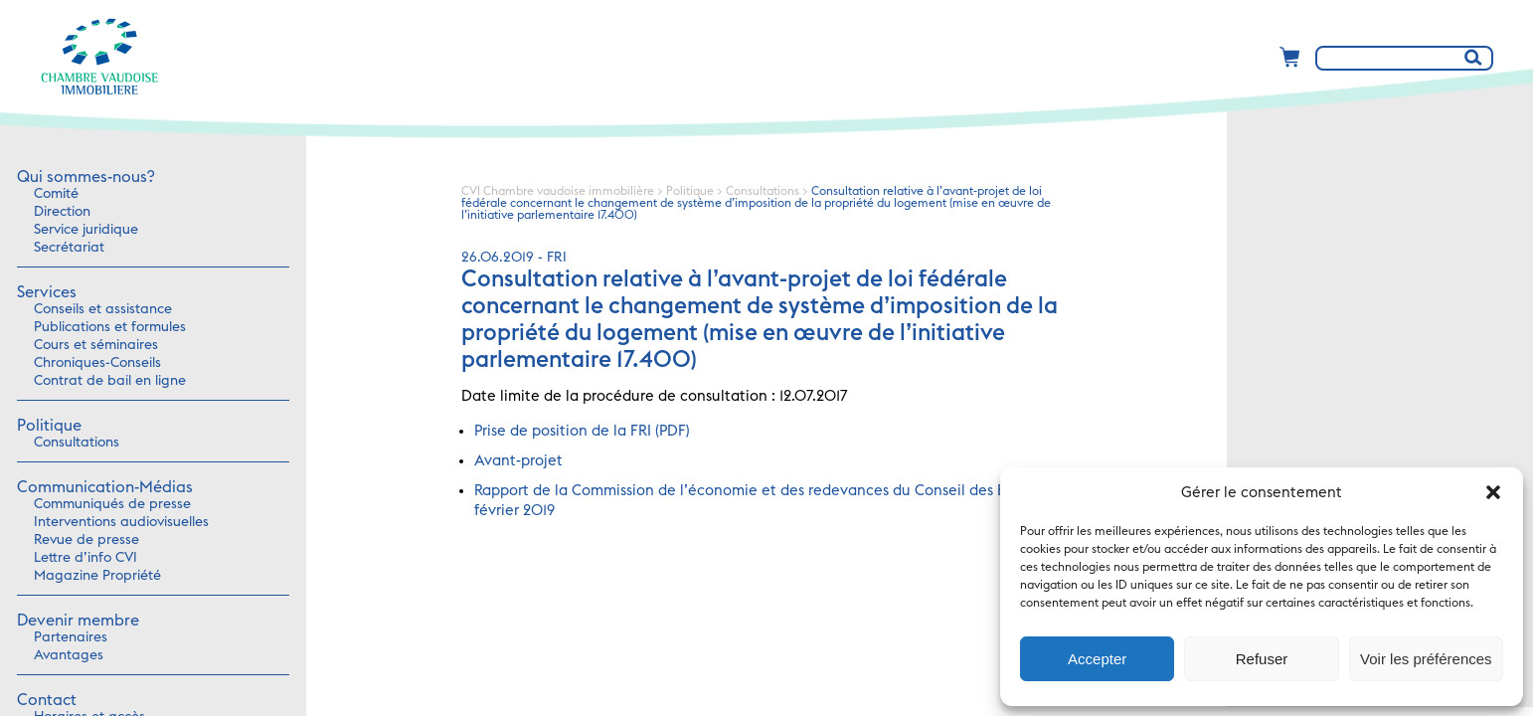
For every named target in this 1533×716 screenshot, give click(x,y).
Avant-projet (518, 460)
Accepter (1097, 658)
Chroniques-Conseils (97, 363)
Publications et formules (110, 327)
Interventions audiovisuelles (121, 522)
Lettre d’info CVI (85, 558)
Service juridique (86, 230)
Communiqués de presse (112, 504)
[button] (1493, 492)
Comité (56, 194)
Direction (62, 212)
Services (47, 292)
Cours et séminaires (96, 345)
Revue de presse (86, 540)
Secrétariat (69, 248)
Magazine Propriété (97, 576)
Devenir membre (78, 620)
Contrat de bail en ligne (110, 381)
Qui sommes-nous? (85, 177)
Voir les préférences (1426, 658)
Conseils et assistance (103, 309)
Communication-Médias (105, 487)
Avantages (68, 655)
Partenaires (70, 637)
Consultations (76, 442)
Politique (49, 426)
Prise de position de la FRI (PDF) (582, 431)
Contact (47, 700)
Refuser (1262, 658)
